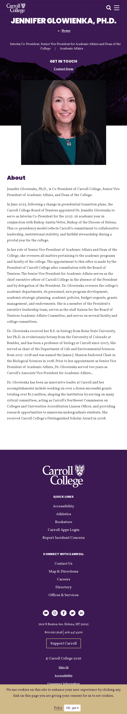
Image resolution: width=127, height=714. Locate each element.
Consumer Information (63, 684)
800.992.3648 (53, 632)
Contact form (63, 69)
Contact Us (63, 563)
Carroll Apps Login (63, 530)
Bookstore (63, 522)
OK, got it (72, 708)
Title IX (64, 668)
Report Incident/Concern (63, 537)
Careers (63, 579)
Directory (63, 587)
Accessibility (63, 506)
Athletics (63, 514)
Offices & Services (64, 595)
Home (66, 31)
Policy (58, 708)
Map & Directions (63, 571)
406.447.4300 (74, 632)
